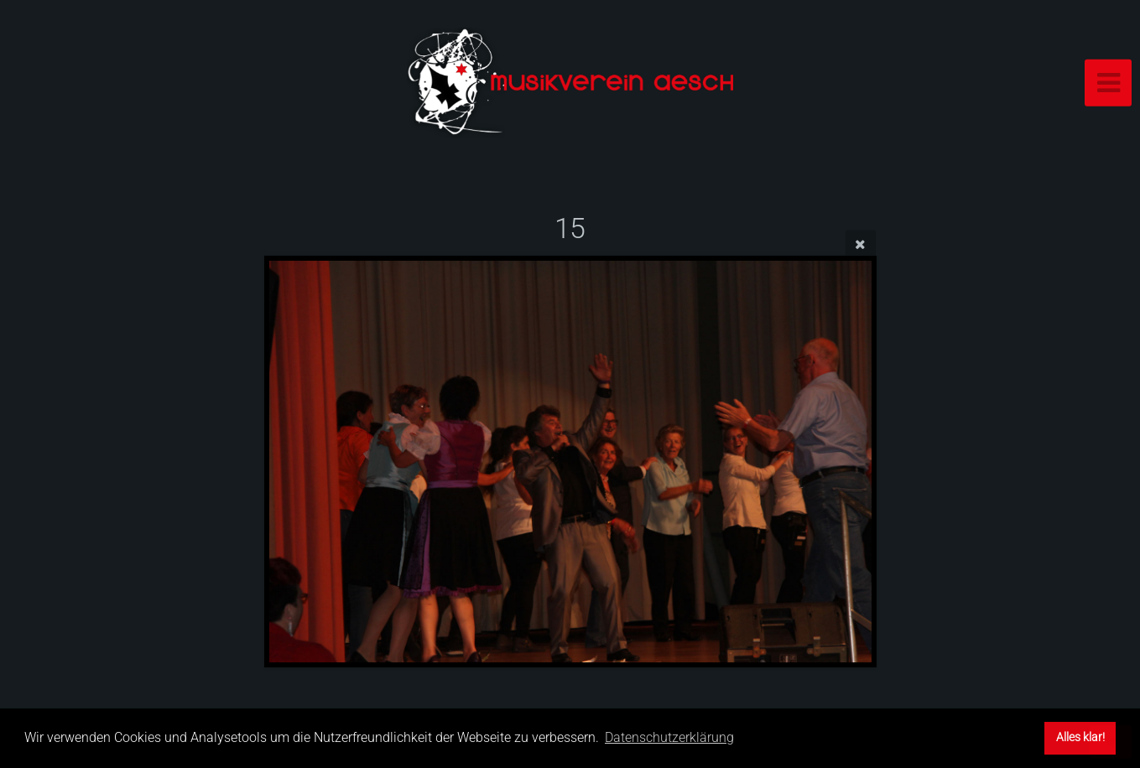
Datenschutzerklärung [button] (669, 737)
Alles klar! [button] (1080, 737)
